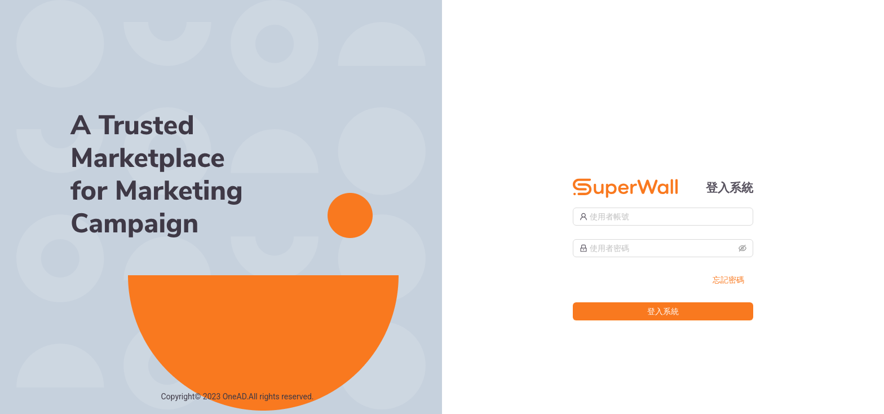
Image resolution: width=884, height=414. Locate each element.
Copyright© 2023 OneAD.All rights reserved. (237, 396)
